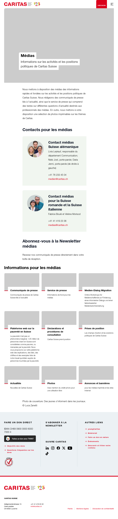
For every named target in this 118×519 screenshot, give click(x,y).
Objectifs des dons (14, 446)
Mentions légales (82, 509)
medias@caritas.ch (58, 225)
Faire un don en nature (97, 437)
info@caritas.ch (36, 506)
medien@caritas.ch (58, 179)
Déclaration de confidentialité (103, 509)
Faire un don (102, 3)
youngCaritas (92, 429)
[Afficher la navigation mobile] (112, 4)
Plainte (70, 509)
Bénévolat (91, 433)
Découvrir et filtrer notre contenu (98, 447)
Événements (92, 441)
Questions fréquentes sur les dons (19, 451)
